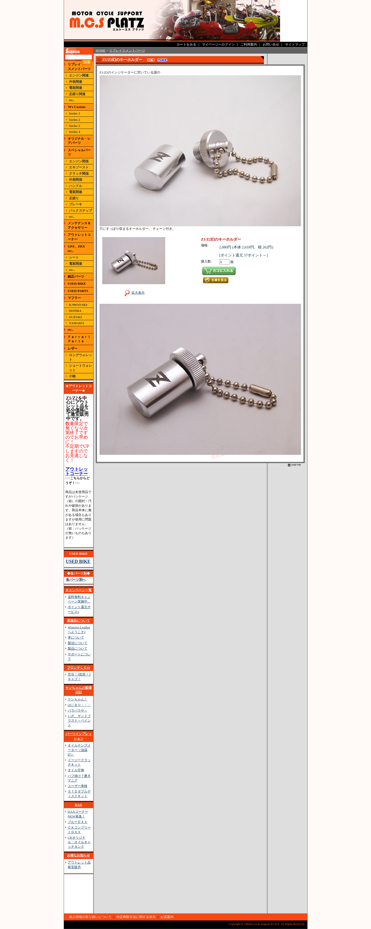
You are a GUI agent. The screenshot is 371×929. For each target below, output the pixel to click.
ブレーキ (75, 204)
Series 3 (74, 126)
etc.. (72, 100)
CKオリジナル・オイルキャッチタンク (79, 842)
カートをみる (186, 44)
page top (296, 464)
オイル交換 (76, 770)
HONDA (75, 311)
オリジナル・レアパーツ (79, 141)
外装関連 (75, 82)
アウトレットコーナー (79, 237)
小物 (72, 376)
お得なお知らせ (78, 855)
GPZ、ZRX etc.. (78, 248)
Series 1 (74, 113)
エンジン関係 (79, 161)
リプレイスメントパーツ (79, 66)
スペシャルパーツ (79, 152)
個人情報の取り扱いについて (90, 917)
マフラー (74, 298)
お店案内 (167, 917)
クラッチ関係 (79, 173)
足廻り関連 (77, 94)
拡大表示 (134, 292)
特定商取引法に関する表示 (136, 917)
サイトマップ (295, 44)
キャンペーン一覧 (78, 590)
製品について (77, 648)
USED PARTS (78, 291)
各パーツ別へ (76, 579)
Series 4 (74, 132)
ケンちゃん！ (77, 699)
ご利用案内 (249, 44)
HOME (101, 50)
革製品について (78, 620)
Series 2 (74, 120)
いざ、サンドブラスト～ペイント (79, 720)
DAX (78, 805)
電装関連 (75, 88)
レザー (73, 348)
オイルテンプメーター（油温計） (79, 750)
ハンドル (75, 186)
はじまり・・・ (79, 705)
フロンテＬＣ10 (78, 668)
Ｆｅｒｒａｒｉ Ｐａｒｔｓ (79, 339)
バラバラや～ (77, 710)
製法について (77, 643)
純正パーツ (76, 276)
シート (74, 257)
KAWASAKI (78, 305)
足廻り (74, 198)
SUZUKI (75, 317)
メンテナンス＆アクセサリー (79, 225)
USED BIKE (77, 283)
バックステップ (80, 210)
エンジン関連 (79, 75)
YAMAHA (76, 323)
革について (76, 637)
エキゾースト (79, 167)
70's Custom (77, 107)
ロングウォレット (80, 357)
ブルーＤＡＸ (77, 822)
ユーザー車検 (77, 786)
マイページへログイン (218, 44)
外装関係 (75, 179)
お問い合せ (271, 44)
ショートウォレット (80, 368)
